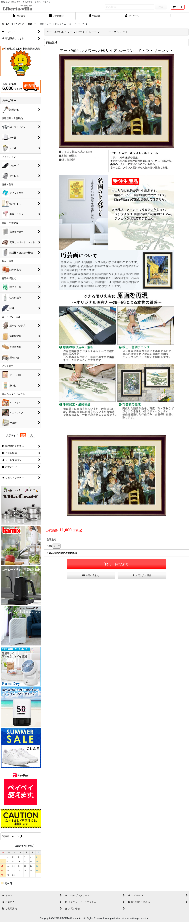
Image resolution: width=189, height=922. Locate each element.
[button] (170, 16)
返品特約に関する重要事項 (61, 553)
